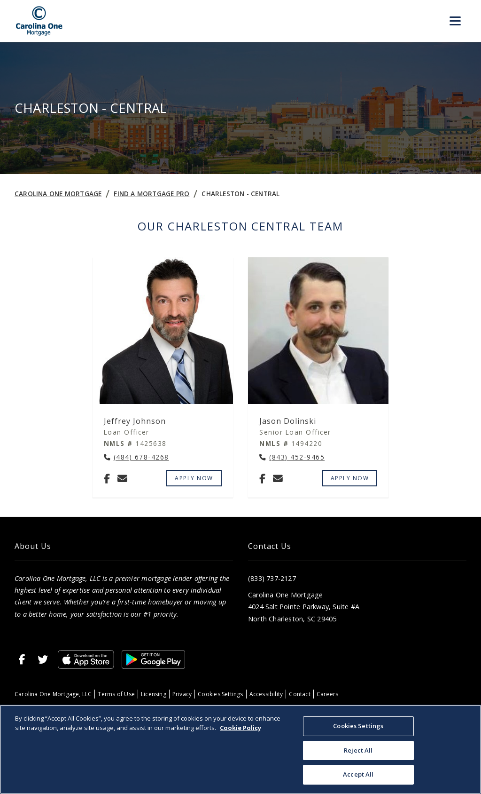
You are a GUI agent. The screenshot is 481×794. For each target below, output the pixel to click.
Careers (327, 694)
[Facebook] (107, 478)
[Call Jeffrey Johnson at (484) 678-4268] (136, 457)
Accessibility (266, 694)
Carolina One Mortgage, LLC (53, 694)
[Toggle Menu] (455, 21)
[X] (42, 659)
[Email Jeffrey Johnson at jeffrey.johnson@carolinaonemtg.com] (122, 478)
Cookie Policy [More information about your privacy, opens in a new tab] (240, 727)
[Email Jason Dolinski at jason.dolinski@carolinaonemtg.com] (278, 478)
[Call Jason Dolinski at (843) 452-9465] (292, 457)
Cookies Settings (220, 694)
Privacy (182, 694)
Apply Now (194, 478)
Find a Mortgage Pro (151, 193)
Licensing (153, 694)
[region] (240, 749)
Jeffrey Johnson (135, 421)
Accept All (358, 774)
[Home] (39, 21)
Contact (299, 694)
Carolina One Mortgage (58, 193)
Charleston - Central (240, 193)
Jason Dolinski (287, 421)
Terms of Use (116, 694)
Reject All (358, 750)
